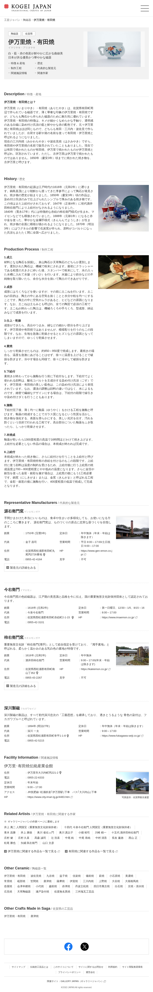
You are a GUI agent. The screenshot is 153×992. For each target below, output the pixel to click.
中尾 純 (69, 837)
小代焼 (40, 886)
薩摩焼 (61, 881)
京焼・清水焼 (136, 886)
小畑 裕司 (84, 832)
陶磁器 (27, 19)
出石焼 (119, 886)
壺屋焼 (8, 886)
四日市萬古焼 (102, 886)
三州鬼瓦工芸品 (84, 891)
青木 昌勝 (10, 832)
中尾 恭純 (84, 837)
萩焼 (101, 875)
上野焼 (103, 881)
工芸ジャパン (12, 19)
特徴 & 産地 (18, 63)
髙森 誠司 (40, 837)
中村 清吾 (101, 837)
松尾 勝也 (10, 842)
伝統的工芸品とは (39, 967)
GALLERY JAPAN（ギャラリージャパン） (83, 981)
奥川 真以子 (66, 832)
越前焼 (53, 886)
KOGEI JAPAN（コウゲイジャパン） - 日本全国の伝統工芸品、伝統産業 (27, 10)
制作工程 (16, 68)
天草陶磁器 (24, 891)
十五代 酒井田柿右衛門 (125, 832)
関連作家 (42, 73)
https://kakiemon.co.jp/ (96, 669)
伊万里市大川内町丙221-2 (43, 772)
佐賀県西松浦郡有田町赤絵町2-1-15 (49, 617)
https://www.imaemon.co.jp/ (120, 617)
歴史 (40, 63)
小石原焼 (114, 875)
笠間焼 (34, 881)
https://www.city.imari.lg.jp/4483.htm (50, 797)
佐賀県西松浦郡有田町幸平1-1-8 (47, 735)
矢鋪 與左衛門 (29, 842)
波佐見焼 (36, 875)
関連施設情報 (19, 73)
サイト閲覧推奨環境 (132, 967)
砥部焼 (21, 881)
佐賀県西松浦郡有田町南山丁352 (40, 671)
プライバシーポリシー (69, 972)
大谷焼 (116, 881)
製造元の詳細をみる (23, 567)
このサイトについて (63, 967)
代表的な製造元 (46, 68)
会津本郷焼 (24, 886)
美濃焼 (129, 875)
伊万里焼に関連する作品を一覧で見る (34, 851)
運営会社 (90, 972)
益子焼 (64, 875)
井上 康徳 (26, 832)
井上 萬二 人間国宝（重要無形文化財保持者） (31, 827)
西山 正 (133, 837)
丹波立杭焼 (82, 886)
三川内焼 (88, 881)
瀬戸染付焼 (42, 891)
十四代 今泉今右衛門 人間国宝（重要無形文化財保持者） (98, 827)
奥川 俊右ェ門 (45, 832)
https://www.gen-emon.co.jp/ (96, 552)
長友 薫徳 (117, 837)
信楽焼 (77, 875)
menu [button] (144, 7)
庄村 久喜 (24, 837)
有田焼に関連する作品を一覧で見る (93, 851)
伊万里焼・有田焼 (14, 875)
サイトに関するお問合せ (90, 967)
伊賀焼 (74, 881)
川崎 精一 (100, 832)
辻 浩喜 (55, 837)
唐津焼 (48, 881)
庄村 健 (8, 837)
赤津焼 (66, 886)
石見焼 (8, 891)
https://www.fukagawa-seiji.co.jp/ (123, 735)
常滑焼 (8, 881)
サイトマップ (18, 967)
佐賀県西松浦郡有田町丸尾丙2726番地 (40, 552)
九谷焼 (50, 875)
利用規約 (112, 967)
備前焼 (90, 875)
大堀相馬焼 (131, 881)
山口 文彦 (48, 842)
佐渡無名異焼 (62, 891)
